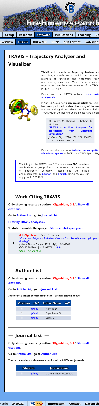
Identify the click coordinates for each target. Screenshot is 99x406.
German (46, 174)
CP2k (55, 42)
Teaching (84, 35)
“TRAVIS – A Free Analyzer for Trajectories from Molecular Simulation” (70, 131)
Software (43, 35)
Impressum (56, 404)
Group (9, 35)
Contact (75, 404)
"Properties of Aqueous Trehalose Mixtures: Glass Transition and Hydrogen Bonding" (58, 240)
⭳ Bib (58, 247)
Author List (24, 215)
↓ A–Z (36, 303)
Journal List (49, 215)
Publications (64, 35)
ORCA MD (40, 42)
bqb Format (72, 42)
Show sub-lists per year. (66, 228)
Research (25, 35)
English (62, 174)
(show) (34, 308)
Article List (23, 289)
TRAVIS (23, 42)
